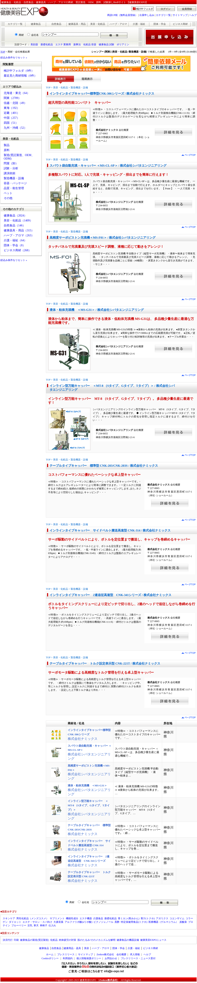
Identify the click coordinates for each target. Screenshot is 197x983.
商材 (21, 35)
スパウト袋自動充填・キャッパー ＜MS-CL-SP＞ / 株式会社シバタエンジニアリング (108, 165)
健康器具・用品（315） (19, 230)
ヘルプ (193, 15)
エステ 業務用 (63, 44)
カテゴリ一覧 (163, 15)
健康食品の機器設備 (128, 940)
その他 (8, 198)
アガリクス (162, 918)
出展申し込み (146, 15)
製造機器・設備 (14, 178)
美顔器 (34, 44)
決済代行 (8, 940)
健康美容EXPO (88, 980)
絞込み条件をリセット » (13, 57)
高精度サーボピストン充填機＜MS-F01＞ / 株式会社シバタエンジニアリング (102, 237)
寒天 (36, 925)
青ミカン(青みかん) (128, 918)
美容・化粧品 (97, 24)
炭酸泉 (183, 922)
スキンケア (9, 918)
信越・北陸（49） (15, 103)
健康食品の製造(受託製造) (34, 940)
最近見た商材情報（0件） (20, 75)
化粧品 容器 (89, 44)
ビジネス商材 (180, 24)
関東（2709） (12, 98)
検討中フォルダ (144, 8)
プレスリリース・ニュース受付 (138, 958)
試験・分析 (11, 168)
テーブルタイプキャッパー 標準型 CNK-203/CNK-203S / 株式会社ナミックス (104, 465)
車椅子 (43, 925)
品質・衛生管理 (14, 188)
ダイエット (15, 922)
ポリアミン (123, 44)
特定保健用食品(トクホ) (134, 922)
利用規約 (68, 958)
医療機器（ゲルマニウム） (163, 922)
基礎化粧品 (46, 44)
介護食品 (98, 918)
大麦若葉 (58, 922)
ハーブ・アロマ (118, 24)
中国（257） (12, 117)
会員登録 (187, 8)
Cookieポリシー (50, 958)
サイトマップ (180, 15)
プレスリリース (66, 954)
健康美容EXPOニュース (153, 940)
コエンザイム (177, 918)
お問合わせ (111, 958)
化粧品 (54, 940)
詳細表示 (60, 80)
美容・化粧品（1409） (18, 220)
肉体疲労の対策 (67, 940)
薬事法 (77, 44)
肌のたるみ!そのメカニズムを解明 (96, 940)
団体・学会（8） (14, 245)
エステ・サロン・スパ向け (37, 922)
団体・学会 (159, 24)
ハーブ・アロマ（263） (19, 235)
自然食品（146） (14, 225)
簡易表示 (87, 80)
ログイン (166, 8)
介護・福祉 (139, 24)
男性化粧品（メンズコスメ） (32, 918)
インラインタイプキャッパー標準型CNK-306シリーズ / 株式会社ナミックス (102, 93)
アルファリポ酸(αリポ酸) (78, 922)
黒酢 (117, 922)
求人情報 (135, 954)
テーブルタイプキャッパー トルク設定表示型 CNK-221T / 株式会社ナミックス (105, 663)
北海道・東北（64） (17, 93)
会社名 (35, 35)
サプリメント (57, 918)
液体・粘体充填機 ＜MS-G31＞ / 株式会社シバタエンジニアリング (97, 309)
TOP (2, 51)
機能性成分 (72, 918)
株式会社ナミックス (89, 734)
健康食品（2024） (15, 215)
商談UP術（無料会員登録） (122, 15)
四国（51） (11, 122)
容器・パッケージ (15, 183)
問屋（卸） (11, 163)
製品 (6, 145)
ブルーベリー (18, 925)
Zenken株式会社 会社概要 (111, 954)
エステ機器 (86, 918)
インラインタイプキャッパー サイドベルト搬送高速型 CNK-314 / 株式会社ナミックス (110, 530)
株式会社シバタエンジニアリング (89, 790)
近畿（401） (12, 112)
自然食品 (56, 24)
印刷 (16, 940)
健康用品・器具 (72, 948)
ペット (8, 193)
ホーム (49, 954)
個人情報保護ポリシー (88, 958)
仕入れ (52, 925)
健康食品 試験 (106, 44)
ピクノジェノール (103, 922)
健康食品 (36, 24)
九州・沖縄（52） (15, 127)
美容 (86, 948)
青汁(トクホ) (148, 918)
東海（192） (12, 107)
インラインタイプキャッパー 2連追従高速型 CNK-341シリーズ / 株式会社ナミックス (110, 595)
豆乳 (29, 925)
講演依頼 (9, 173)
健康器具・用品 (77, 24)
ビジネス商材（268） (17, 250)
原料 (6, 150)
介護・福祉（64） (15, 240)
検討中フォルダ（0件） (19, 70)
